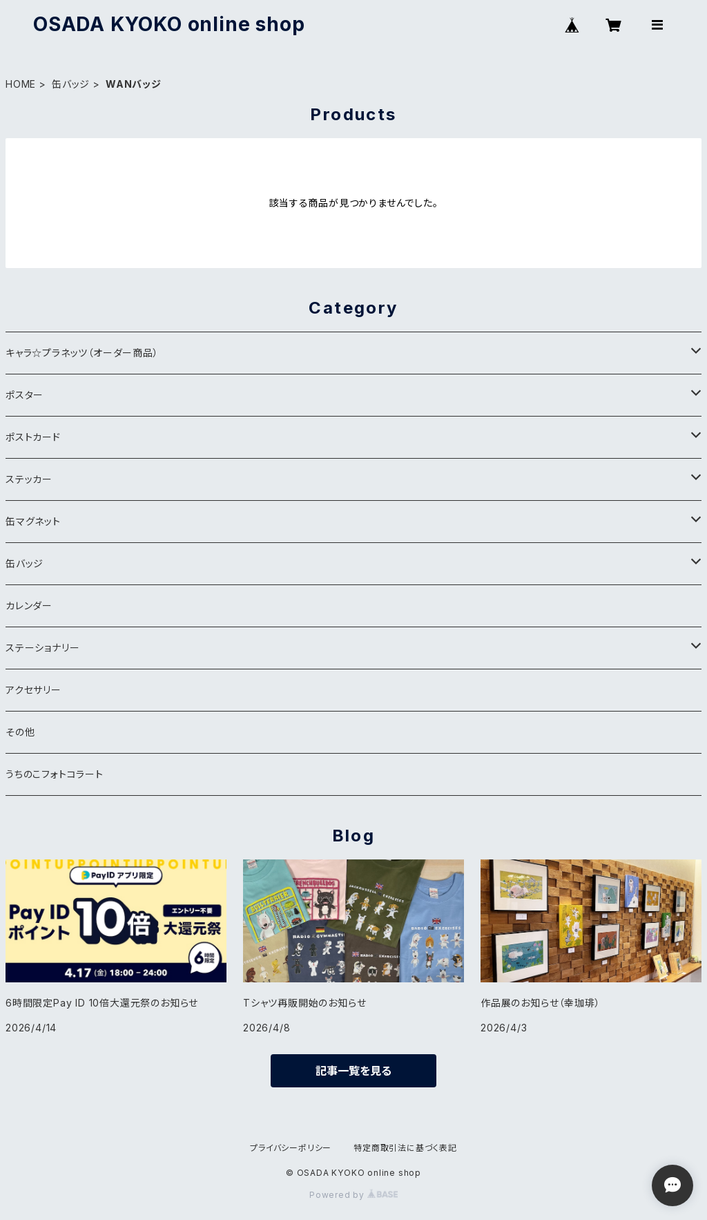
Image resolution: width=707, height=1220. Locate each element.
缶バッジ (71, 84)
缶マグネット (33, 521)
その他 (20, 732)
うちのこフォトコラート (55, 774)
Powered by (353, 1195)
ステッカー (29, 479)
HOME (21, 84)
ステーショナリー (42, 648)
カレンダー (29, 605)
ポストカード (33, 437)
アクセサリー (33, 690)
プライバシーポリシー (290, 1148)
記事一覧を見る (353, 1071)
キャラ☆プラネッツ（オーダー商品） (82, 353)
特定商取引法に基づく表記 (405, 1148)
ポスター (24, 395)
